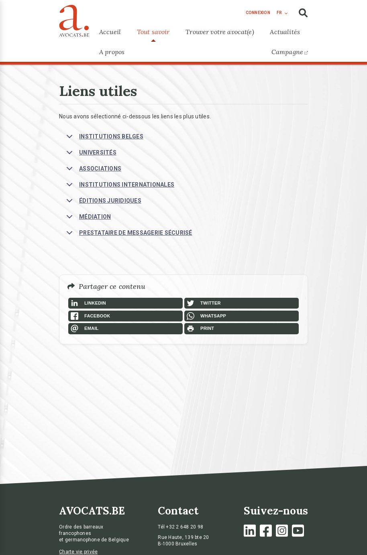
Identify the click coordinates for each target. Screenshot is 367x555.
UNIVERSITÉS (89, 155)
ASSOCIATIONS (92, 171)
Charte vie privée (78, 552)
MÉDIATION (87, 219)
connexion (258, 12)
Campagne (289, 52)
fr (279, 12)
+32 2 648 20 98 (184, 527)
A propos (111, 52)
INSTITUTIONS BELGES (103, 138)
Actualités (285, 32)
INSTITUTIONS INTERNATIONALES (118, 187)
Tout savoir (153, 32)
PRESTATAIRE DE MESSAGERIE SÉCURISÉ (127, 235)
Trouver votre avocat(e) (220, 32)
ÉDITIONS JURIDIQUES (102, 203)
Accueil (110, 32)
